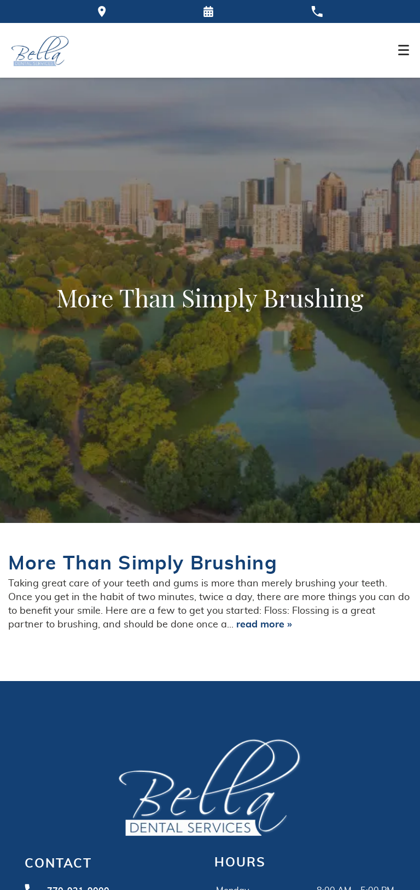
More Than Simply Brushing (142, 563)
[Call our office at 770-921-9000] (317, 11)
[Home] (40, 50)
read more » (264, 625)
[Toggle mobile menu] (403, 50)
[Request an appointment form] (208, 11)
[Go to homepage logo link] (210, 785)
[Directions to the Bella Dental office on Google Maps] (102, 11)
